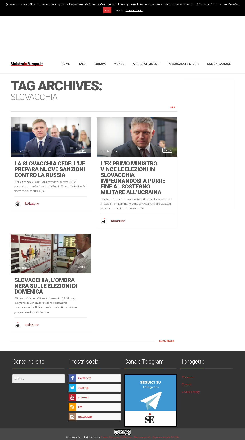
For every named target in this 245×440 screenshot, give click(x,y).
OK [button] (107, 10)
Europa (81, 150)
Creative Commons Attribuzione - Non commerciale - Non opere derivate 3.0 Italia (140, 437)
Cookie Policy (134, 10)
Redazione (32, 203)
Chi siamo (188, 377)
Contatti (186, 384)
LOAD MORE (166, 341)
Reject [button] (118, 10)
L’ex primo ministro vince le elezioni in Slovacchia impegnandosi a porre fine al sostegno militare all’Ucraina (132, 178)
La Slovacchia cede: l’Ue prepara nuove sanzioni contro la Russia (49, 169)
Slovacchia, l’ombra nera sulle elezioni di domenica (45, 286)
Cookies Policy (191, 392)
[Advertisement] (122, 27)
